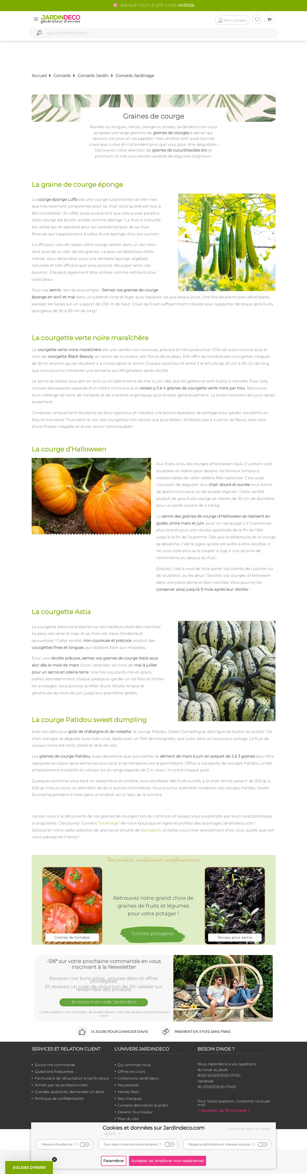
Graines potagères (153, 933)
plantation (151, 830)
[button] (29, 1167)
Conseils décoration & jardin (143, 1105)
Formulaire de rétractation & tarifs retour (72, 1078)
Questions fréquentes (54, 1071)
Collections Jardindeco (138, 1078)
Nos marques (130, 1098)
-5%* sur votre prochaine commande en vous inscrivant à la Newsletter (103, 964)
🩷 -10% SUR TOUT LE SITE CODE (153, 5)
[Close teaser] (54, 1159)
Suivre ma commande (55, 1064)
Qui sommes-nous (134, 1064)
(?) (75, 1144)
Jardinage (108, 823)
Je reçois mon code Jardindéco (104, 1002)
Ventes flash (128, 1091)
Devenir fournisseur (135, 1112)
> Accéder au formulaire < (223, 1110)
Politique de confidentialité (59, 1098)
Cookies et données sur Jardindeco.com (153, 1128)
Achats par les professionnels (61, 1085)
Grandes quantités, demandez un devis (69, 1091)
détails (113, 1133)
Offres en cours (131, 1071)
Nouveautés (128, 1085)
